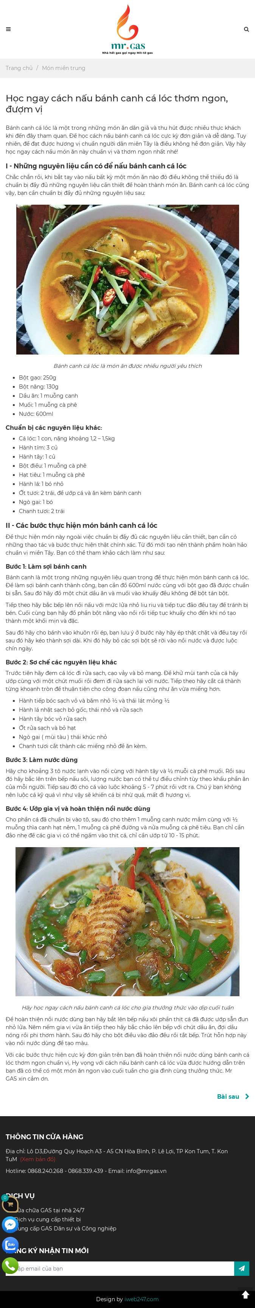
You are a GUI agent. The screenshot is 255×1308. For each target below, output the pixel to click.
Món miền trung (64, 68)
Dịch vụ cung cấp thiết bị (47, 1219)
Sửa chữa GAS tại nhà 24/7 (49, 1210)
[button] (246, 29)
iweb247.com (141, 1299)
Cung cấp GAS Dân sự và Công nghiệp (65, 1228)
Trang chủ (19, 68)
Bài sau (233, 1096)
